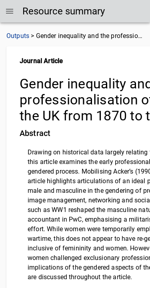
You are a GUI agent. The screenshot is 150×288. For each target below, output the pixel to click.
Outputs (17, 36)
